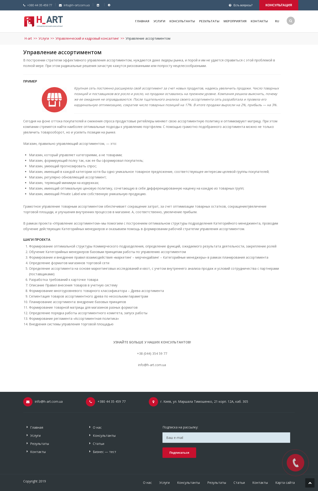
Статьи (98, 443)
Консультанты (182, 21)
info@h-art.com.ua (77, 5)
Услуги (159, 21)
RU (277, 21)
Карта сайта (285, 482)
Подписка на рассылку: (180, 427)
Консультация (279, 5)
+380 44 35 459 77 (39, 5)
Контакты (259, 21)
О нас (97, 427)
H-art (28, 38)
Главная (142, 21)
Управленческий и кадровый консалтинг (87, 38)
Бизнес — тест (104, 452)
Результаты (209, 21)
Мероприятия (235, 21)
